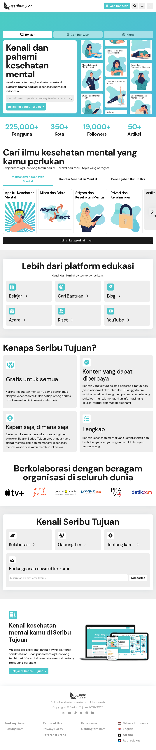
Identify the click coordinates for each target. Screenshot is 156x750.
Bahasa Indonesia (135, 723)
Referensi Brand (54, 735)
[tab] (27, 34)
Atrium (128, 735)
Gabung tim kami (93, 729)
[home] (17, 6)
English (128, 729)
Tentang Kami (14, 723)
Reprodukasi (132, 740)
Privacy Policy (53, 729)
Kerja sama (89, 723)
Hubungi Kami (14, 729)
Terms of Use (52, 723)
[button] (142, 6)
